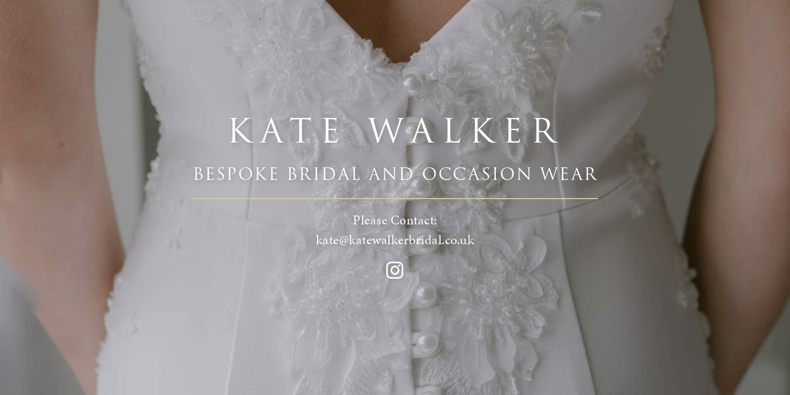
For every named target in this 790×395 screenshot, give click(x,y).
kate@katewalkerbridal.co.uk (395, 239)
